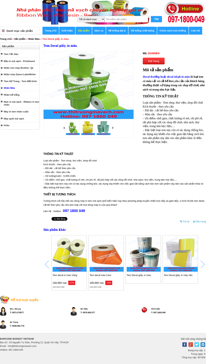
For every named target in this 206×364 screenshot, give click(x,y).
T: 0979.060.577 (88, 312)
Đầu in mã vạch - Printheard (19, 61)
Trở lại (186, 221)
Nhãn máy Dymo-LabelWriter (20, 74)
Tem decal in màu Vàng (65, 275)
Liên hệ (195, 30)
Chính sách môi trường (173, 30)
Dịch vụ (99, 30)
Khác (7, 125)
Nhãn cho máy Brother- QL (19, 68)
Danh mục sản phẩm (20, 30)
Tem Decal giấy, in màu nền (178, 275)
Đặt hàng (153, 61)
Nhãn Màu (34, 39)
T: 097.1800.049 (158, 312)
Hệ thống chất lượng (142, 30)
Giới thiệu (67, 30)
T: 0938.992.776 (17, 326)
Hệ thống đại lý (117, 30)
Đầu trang (201, 221)
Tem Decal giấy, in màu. (139, 275)
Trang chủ (50, 30)
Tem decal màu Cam (100, 275)
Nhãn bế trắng (12, 94)
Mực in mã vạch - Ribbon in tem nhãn (21, 103)
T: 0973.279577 (17, 312)
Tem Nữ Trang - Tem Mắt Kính (20, 81)
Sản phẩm (83, 30)
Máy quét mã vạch (14, 118)
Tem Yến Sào (11, 54)
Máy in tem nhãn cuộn (16, 111)
